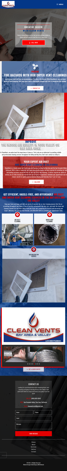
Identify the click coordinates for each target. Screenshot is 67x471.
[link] (33, 442)
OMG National (41, 465)
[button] (33, 42)
